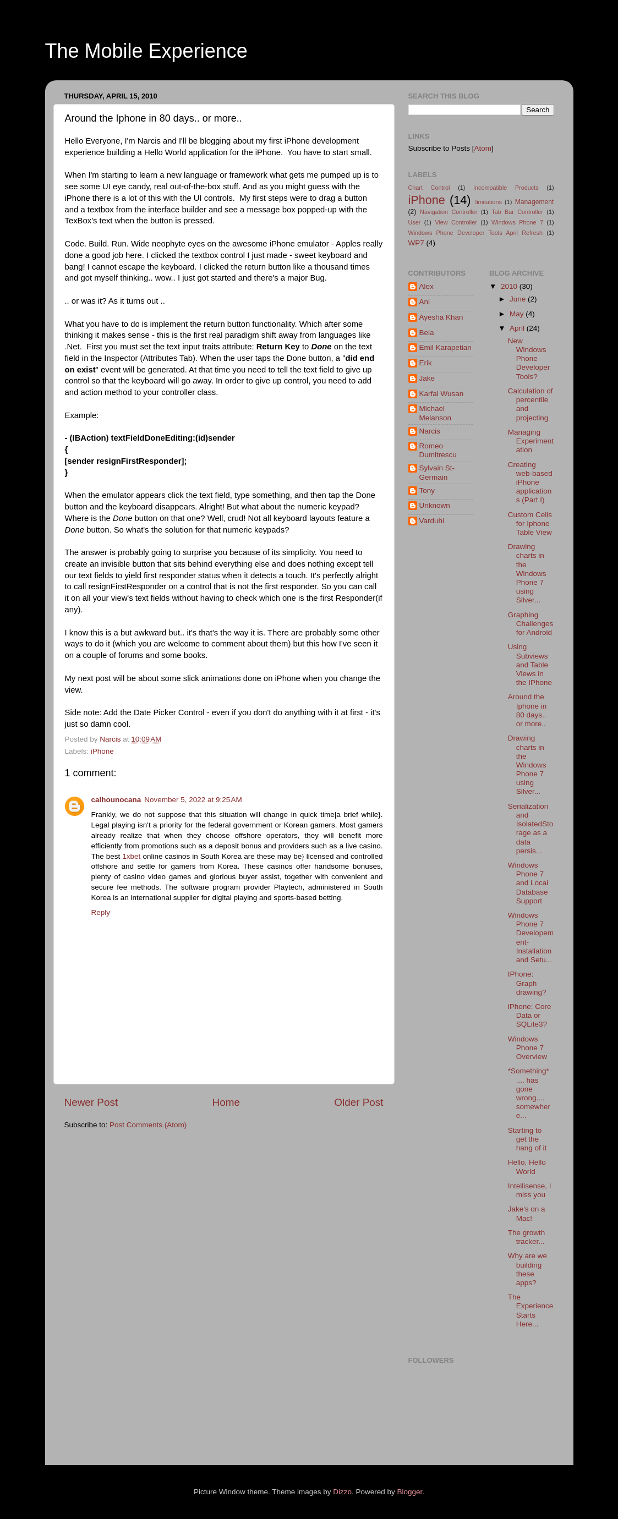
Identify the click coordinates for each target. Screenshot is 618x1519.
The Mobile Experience (146, 51)
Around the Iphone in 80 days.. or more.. (527, 710)
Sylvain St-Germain (437, 472)
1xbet (131, 856)
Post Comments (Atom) (148, 1125)
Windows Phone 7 (517, 222)
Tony (427, 490)
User (414, 222)
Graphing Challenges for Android (531, 624)
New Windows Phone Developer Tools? (529, 359)
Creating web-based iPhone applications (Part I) (530, 482)
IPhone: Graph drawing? (527, 983)
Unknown (434, 505)
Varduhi (432, 521)
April (518, 328)
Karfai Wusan (441, 394)
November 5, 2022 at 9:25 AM (193, 800)
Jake (427, 378)
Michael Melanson (435, 412)
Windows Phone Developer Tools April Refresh (475, 232)
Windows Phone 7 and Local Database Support (528, 883)
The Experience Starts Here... (531, 1310)
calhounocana (116, 800)
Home (226, 1102)
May (518, 314)
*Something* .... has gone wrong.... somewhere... (529, 1093)
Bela (426, 332)
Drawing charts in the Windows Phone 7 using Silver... (527, 573)
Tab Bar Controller (517, 212)
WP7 (416, 243)
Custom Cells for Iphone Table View (530, 523)
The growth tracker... (526, 1237)
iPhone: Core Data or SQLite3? (529, 1015)
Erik (425, 363)
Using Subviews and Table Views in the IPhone (530, 665)
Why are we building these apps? (527, 1269)
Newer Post (91, 1102)
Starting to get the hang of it (527, 1139)
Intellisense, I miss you (529, 1190)
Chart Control (429, 187)
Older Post (358, 1102)
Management (534, 202)
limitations (488, 202)
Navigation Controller (448, 212)
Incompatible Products (506, 187)
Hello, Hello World (527, 1166)
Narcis (429, 431)
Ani (424, 302)
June (519, 299)
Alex (426, 286)
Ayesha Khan (441, 317)
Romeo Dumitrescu (438, 450)
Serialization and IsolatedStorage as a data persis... (531, 828)
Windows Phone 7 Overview (527, 1048)
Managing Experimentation (531, 441)
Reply (101, 912)
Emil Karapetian (445, 347)
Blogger (410, 1492)
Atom (483, 148)
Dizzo (342, 1492)
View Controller (456, 222)
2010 (510, 286)
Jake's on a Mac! (526, 1213)
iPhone (102, 751)
